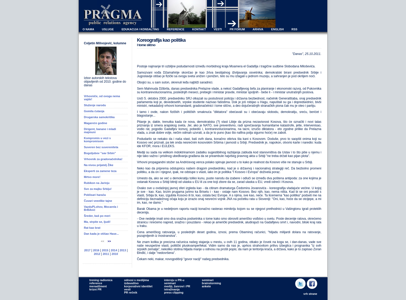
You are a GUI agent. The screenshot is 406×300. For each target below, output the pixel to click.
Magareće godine (95, 123)
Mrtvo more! (92, 176)
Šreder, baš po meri (97, 215)
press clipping (174, 292)
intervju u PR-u (174, 280)
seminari (170, 283)
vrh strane (310, 293)
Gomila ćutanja (94, 111)
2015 (105, 250)
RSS (295, 29)
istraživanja (172, 289)
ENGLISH (277, 29)
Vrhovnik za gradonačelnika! (103, 159)
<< (103, 241)
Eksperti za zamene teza (100, 171)
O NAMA (88, 29)
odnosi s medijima (136, 280)
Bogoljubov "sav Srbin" (100, 153)
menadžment (98, 286)
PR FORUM (237, 29)
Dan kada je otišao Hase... (101, 233)
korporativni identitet (138, 286)
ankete (206, 286)
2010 (115, 253)
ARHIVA (258, 29)
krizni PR (95, 289)
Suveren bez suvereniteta (101, 147)
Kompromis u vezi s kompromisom (97, 140)
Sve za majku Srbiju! (98, 188)
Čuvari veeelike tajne (98, 200)
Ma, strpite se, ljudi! (97, 221)
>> (109, 241)
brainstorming (211, 283)
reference (95, 283)
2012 (97, 253)
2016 (96, 250)
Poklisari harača (95, 194)
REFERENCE (175, 29)
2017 (87, 250)
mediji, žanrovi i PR (177, 286)
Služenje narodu (95, 105)
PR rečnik (130, 292)
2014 (114, 250)
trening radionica (100, 280)
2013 (123, 250)
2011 (106, 253)
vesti (127, 289)
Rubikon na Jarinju (97, 182)
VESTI (218, 29)
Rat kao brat (92, 227)
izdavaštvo (131, 283)
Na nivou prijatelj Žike (98, 165)
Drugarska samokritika (99, 117)
